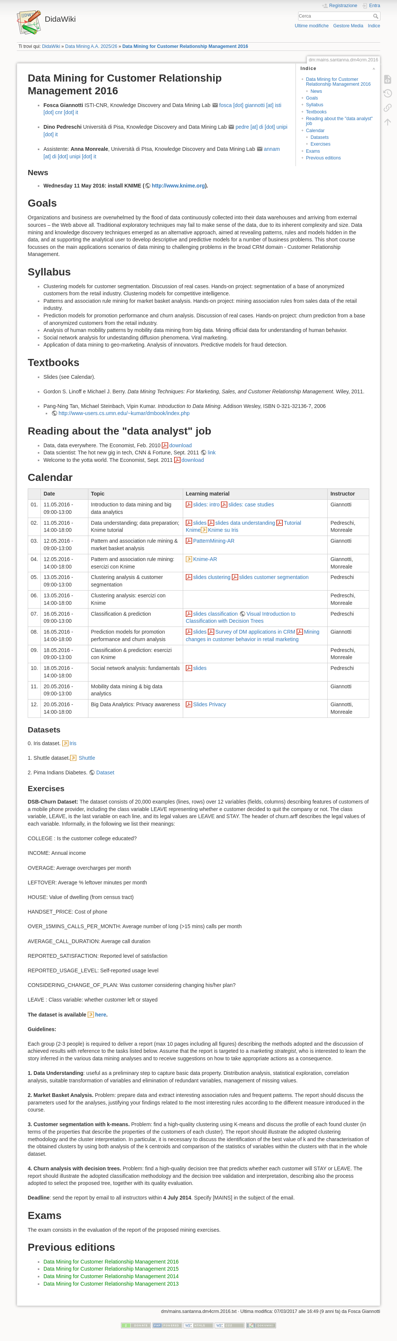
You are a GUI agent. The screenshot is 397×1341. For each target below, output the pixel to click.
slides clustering (212, 577)
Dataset (105, 772)
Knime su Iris (223, 530)
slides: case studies (251, 505)
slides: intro (206, 505)
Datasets (319, 137)
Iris (72, 743)
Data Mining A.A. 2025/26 (91, 46)
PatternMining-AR (214, 541)
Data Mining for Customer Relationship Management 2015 (111, 1269)
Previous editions (323, 158)
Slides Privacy (209, 704)
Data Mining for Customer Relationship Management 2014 (111, 1276)
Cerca (376, 16)
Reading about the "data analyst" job (339, 121)
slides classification (215, 614)
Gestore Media (348, 25)
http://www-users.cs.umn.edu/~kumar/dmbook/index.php (124, 413)
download (180, 445)
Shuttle (86, 758)
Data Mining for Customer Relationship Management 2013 (111, 1284)
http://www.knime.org (178, 186)
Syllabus (314, 104)
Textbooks (316, 112)
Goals (312, 98)
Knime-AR (205, 559)
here (100, 1015)
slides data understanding (245, 523)
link (212, 452)
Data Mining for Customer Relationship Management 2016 (185, 46)
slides (200, 523)
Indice (374, 25)
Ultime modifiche (312, 25)
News (316, 91)
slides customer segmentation (274, 577)
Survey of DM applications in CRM (255, 632)
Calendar (315, 130)
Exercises (320, 144)
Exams (313, 151)
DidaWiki (51, 46)
